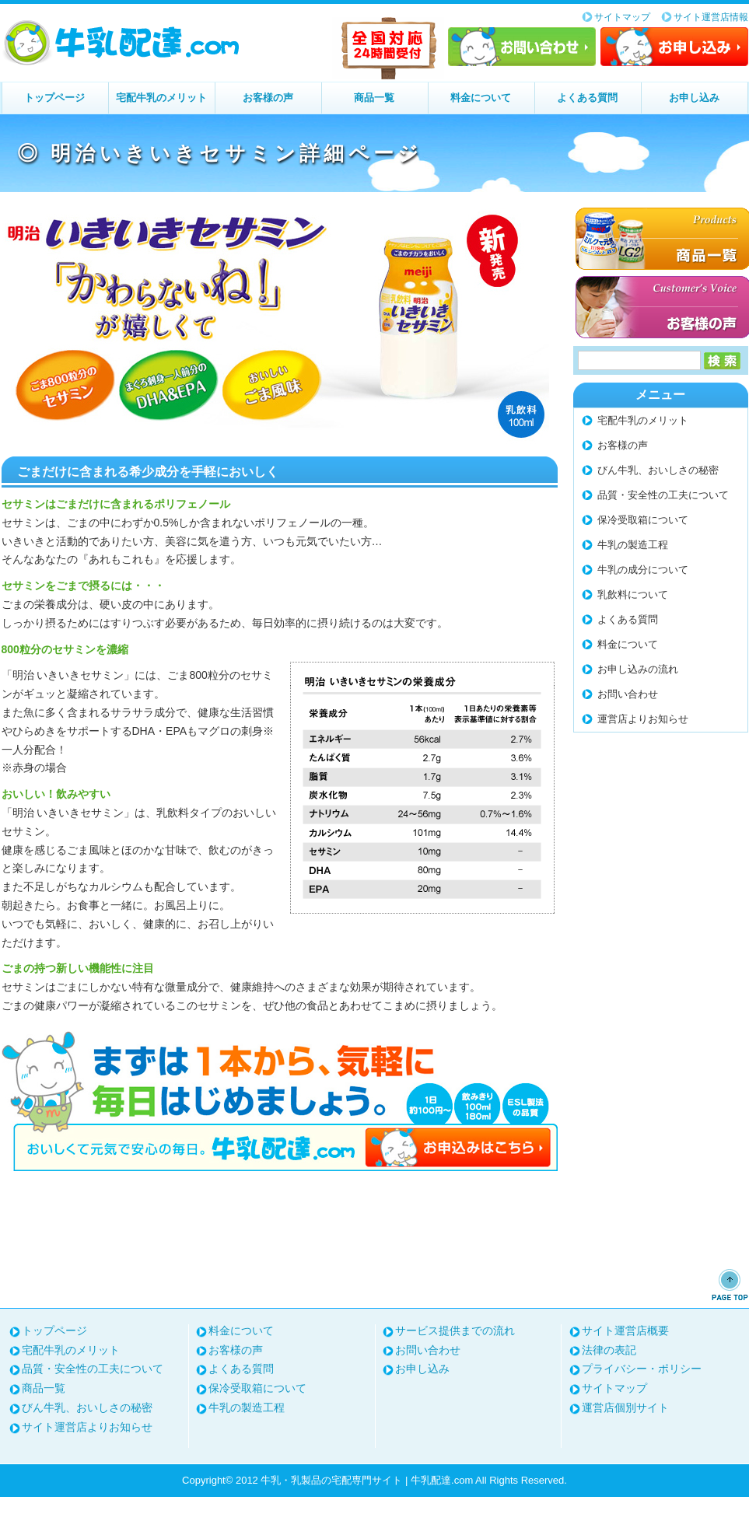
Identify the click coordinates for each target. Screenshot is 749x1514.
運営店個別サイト (625, 1407)
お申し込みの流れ (637, 669)
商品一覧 (374, 97)
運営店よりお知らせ (642, 719)
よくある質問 (587, 97)
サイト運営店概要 (625, 1330)
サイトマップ (622, 17)
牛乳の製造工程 (632, 545)
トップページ (54, 97)
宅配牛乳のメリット (161, 97)
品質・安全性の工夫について (663, 495)
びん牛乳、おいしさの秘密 (658, 470)
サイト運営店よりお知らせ (87, 1427)
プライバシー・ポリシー (642, 1368)
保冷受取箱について (642, 520)
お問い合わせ (522, 46)
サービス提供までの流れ (455, 1330)
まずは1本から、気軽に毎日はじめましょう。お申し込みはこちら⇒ (280, 1101)
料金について (480, 97)
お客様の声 (268, 97)
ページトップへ (730, 1284)
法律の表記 (609, 1350)
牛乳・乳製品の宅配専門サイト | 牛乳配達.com (122, 42)
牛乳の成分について (642, 569)
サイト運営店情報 (711, 17)
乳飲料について (632, 594)
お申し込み (674, 46)
